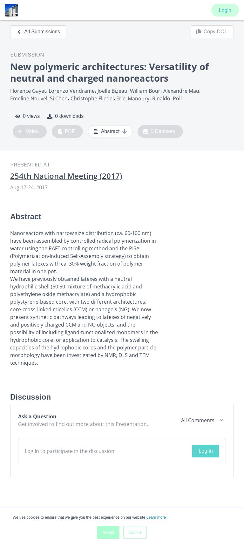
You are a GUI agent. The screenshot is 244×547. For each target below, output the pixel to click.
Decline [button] (135, 532)
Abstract (110, 131)
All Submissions (38, 31)
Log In (206, 451)
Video (28, 131)
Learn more (156, 517)
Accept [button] (108, 532)
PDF (66, 131)
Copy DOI (211, 32)
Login (225, 10)
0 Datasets (159, 131)
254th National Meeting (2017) (66, 176)
